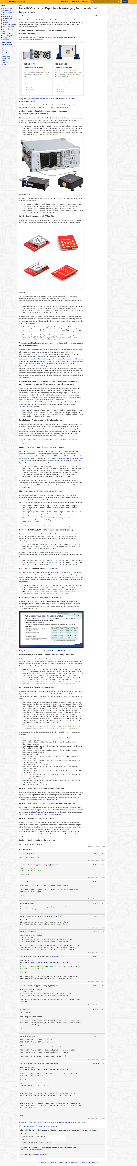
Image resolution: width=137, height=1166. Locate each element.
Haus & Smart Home (8, 30)
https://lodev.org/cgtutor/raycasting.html (45, 812)
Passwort (24, 1139)
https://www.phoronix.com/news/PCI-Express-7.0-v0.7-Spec (47, 651)
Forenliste (5, 49)
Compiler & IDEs (7, 16)
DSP (3, 14)
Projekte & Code (7, 18)
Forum (3, 5)
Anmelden (5, 62)
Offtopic (4, 38)
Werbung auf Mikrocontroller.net (89, 1162)
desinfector (56, 916)
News (20, 5)
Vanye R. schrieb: (27, 960)
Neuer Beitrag (6, 53)
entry (29, 1009)
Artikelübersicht (6, 42)
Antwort (103, 846)
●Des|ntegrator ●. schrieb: (31, 935)
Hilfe (3, 60)
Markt (4, 20)
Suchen (4, 55)
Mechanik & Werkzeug (8, 24)
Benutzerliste (6, 56)
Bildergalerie (6, 58)
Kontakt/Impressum (44, 1162)
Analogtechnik (6, 10)
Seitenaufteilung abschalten (46, 1126)
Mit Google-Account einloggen (31, 1149)
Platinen (4, 22)
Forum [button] (85, 1)
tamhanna (30, 16)
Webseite (5, 39)
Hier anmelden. (41, 1154)
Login (125, 1)
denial (32, 854)
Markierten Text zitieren (93, 846)
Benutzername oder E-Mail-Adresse (33, 1136)
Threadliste (5, 51)
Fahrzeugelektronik (8, 28)
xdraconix (32, 931)
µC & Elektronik (6, 8)
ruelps (32, 903)
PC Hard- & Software (8, 34)
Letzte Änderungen (6, 44)
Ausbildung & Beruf (7, 36)
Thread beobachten (26, 1126)
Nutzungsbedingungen (72, 1162)
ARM (38, 485)
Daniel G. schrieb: (28, 869)
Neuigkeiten (65, 1)
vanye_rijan (33, 882)
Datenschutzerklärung (57, 1162)
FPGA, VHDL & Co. (8, 12)
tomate (32, 1036)
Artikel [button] (75, 1)
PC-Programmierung (8, 32)
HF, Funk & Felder (7, 26)
